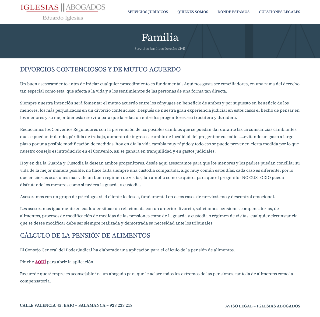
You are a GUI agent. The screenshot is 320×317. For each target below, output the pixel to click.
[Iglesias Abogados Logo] (63, 4)
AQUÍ (40, 262)
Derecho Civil (175, 48)
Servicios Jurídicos (149, 48)
